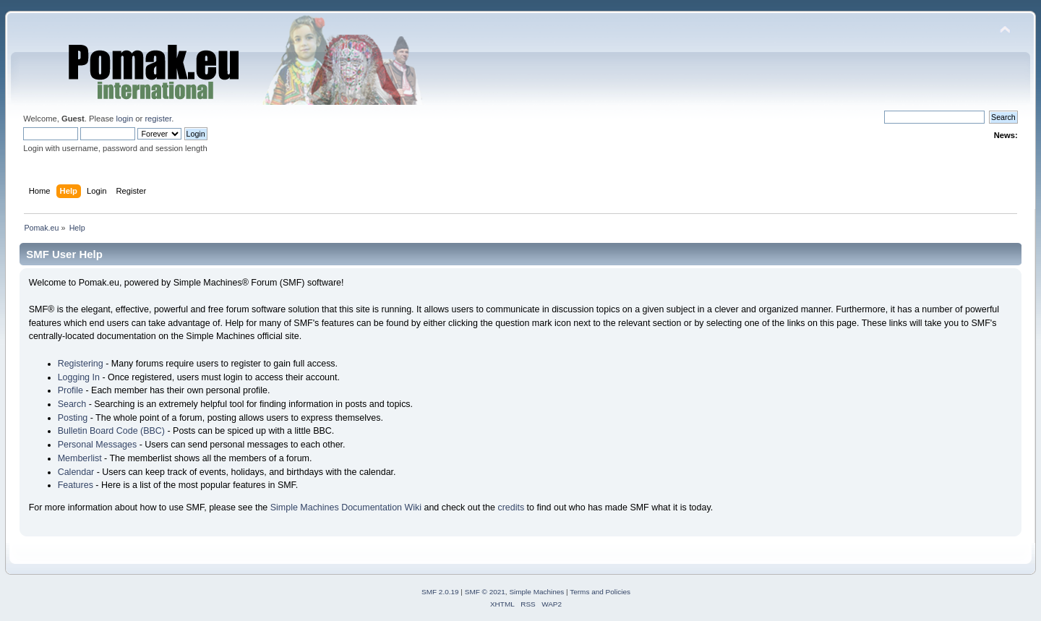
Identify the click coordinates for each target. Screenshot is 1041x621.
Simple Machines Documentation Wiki (345, 507)
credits (510, 507)
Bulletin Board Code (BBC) (111, 431)
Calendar (76, 472)
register (158, 118)
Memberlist (80, 458)
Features (75, 485)
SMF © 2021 (485, 592)
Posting (73, 418)
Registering (80, 364)
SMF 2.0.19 (440, 592)
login (124, 118)
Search (72, 404)
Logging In (79, 377)
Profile (70, 390)
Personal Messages (97, 445)
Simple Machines (536, 592)
